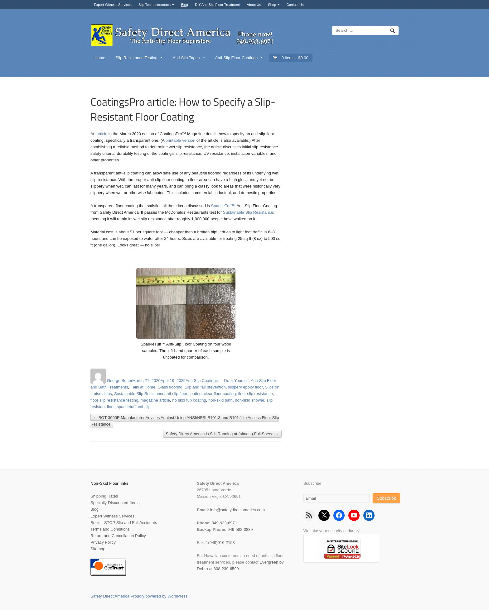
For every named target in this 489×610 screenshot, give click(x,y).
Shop (272, 5)
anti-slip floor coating (182, 393)
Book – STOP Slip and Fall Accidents (123, 522)
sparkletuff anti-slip (134, 406)
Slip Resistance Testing (136, 57)
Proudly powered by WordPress (159, 596)
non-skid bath (220, 400)
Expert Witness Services (113, 5)
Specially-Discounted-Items (115, 502)
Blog (184, 5)
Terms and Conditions (110, 529)
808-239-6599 (226, 568)
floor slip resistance (255, 393)
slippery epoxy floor (245, 387)
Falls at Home (142, 387)
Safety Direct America (109, 596)
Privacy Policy (103, 542)
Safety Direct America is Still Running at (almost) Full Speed (222, 433)
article (102, 133)
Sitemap (97, 548)
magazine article (155, 400)
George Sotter (120, 380)
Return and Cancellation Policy (118, 535)
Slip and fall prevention (205, 387)
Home (99, 57)
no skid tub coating (189, 400)
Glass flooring (169, 387)
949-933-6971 (224, 523)
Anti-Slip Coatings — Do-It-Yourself (217, 380)
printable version (180, 140)
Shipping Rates (104, 496)
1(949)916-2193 (220, 542)
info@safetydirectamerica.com (237, 510)
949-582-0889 (240, 529)
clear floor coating (220, 393)
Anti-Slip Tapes (186, 57)
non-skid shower (249, 400)
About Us (254, 5)
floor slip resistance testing (114, 400)
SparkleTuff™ (223, 205)
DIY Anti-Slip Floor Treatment (217, 5)
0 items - (295, 57)
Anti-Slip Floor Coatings (236, 57)
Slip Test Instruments (154, 5)
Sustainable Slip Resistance (248, 212)
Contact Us (295, 5)
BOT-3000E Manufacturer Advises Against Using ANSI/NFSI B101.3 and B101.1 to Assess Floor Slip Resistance (184, 421)
